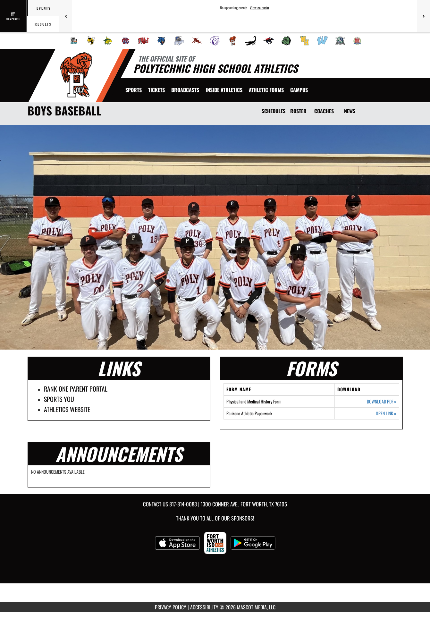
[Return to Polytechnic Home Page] (76, 74)
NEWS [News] (349, 111)
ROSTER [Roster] (298, 111)
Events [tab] (44, 8)
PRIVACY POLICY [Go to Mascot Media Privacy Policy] (170, 607)
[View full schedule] (13, 16)
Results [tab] (43, 24)
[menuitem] (74, 41)
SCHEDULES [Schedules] (273, 111)
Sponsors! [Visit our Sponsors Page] (242, 518)
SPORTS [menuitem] (133, 90)
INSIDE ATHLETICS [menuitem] (224, 90)
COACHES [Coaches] (324, 111)
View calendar (259, 7)
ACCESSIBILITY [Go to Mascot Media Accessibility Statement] (204, 607)
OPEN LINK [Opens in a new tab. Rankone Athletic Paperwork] (386, 413)
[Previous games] (65, 16)
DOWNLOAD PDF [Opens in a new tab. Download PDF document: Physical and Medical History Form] (381, 401)
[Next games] (423, 16)
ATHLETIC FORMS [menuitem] (266, 90)
